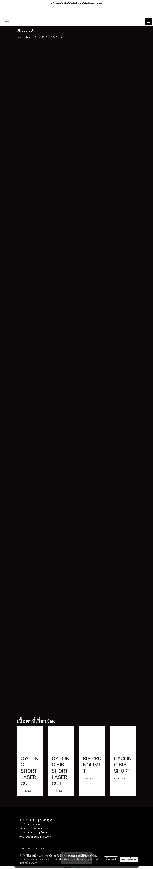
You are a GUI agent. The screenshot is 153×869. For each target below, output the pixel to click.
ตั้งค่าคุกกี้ (111, 859)
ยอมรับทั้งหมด (129, 859)
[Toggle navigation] (148, 21)
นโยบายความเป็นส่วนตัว (88, 859)
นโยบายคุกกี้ (31, 862)
